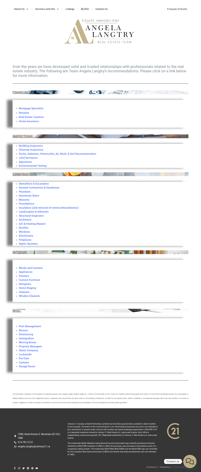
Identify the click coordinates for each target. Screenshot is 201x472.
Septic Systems (28, 243)
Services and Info (47, 9)
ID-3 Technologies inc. (179, 467)
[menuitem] (177, 9)
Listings (70, 9)
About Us (21, 9)
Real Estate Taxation (31, 117)
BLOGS (85, 9)
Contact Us (101, 9)
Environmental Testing (33, 165)
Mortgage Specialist (31, 108)
